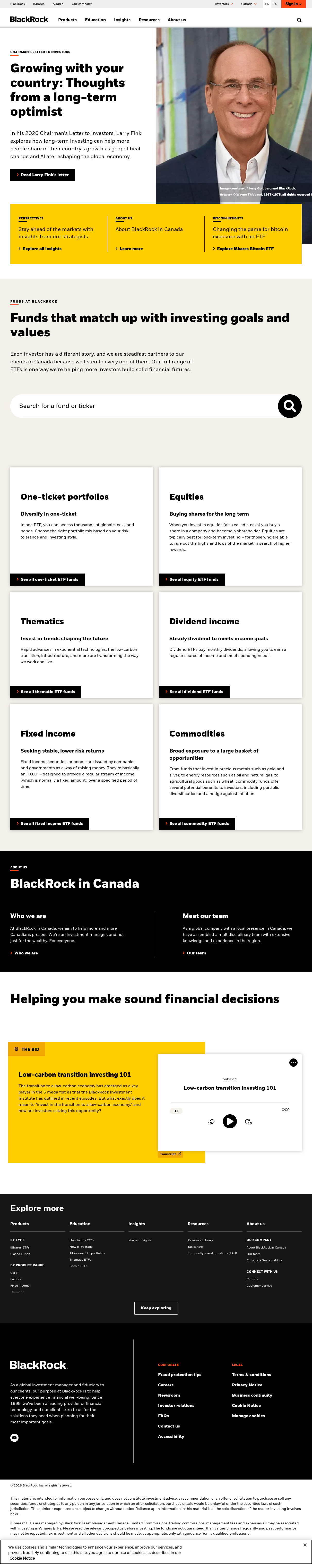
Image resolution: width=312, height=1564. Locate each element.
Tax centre (195, 1247)
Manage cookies (248, 1416)
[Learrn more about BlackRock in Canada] (129, 249)
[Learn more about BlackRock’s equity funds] (192, 580)
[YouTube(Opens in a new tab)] (14, 1438)
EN (267, 4)
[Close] (305, 1548)
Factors (15, 1279)
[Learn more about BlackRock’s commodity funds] (197, 824)
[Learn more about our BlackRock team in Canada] (194, 953)
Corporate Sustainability (264, 1260)
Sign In (293, 4)
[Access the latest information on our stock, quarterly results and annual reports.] (193, 1406)
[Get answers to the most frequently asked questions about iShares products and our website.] (193, 1416)
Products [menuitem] (67, 20)
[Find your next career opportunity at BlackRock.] (193, 1385)
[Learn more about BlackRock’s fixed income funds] (194, 692)
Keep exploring (156, 1308)
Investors (224, 4)
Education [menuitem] (95, 20)
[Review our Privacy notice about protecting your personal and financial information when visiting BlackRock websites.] (267, 1385)
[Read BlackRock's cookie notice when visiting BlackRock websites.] (267, 1406)
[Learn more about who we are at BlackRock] (24, 953)
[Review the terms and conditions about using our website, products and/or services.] (267, 1375)
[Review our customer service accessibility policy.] (193, 1437)
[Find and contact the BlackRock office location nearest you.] (193, 1426)
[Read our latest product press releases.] (193, 1395)
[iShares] (39, 4)
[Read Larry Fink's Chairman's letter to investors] (42, 175)
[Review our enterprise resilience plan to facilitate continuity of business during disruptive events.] (267, 1395)
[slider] (230, 1103)
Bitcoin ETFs (79, 1266)
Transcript (170, 1154)
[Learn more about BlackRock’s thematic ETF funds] (45, 692)
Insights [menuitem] (122, 20)
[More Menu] (293, 1062)
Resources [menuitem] (149, 20)
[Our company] (82, 4)
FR (275, 4)
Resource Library (200, 1240)
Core (13, 1273)
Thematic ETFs (80, 1259)
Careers (252, 1279)
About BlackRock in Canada (266, 1247)
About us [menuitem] (177, 20)
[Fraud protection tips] (193, 1375)
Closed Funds (20, 1254)
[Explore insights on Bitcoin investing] (243, 249)
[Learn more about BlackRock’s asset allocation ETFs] (47, 580)
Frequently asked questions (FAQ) (212, 1253)
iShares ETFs (20, 1247)
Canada (249, 4)
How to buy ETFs (82, 1240)
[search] (298, 20)
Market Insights (139, 1240)
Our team (254, 1254)
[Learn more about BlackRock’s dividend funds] (49, 824)
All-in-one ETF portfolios (87, 1253)
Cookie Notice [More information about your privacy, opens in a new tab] (22, 1562)
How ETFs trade (81, 1247)
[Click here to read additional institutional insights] (40, 249)
